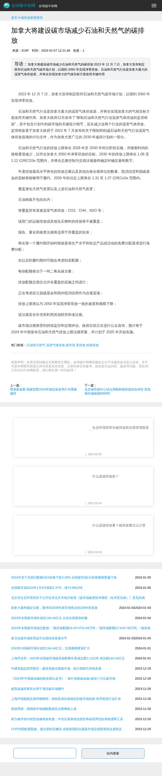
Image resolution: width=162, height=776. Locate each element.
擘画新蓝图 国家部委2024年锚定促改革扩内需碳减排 (43, 391)
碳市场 (70, 345)
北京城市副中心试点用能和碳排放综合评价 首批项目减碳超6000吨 (117, 391)
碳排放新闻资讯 (32, 17)
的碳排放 (92, 345)
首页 (14, 17)
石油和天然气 (36, 345)
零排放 (80, 345)
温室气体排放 (55, 345)
